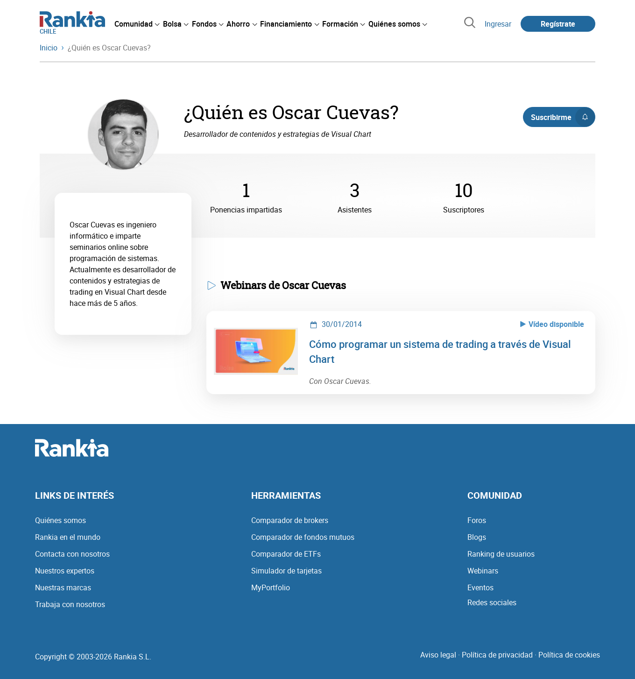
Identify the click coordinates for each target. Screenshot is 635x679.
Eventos (480, 587)
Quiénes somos (60, 520)
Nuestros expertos (64, 571)
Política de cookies (569, 655)
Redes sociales (491, 602)
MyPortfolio (270, 587)
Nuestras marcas (63, 587)
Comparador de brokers (289, 520)
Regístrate (558, 24)
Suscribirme (563, 117)
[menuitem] (137, 23)
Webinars (482, 571)
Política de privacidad (497, 655)
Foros (476, 520)
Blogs (476, 537)
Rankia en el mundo (67, 537)
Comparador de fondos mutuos (302, 537)
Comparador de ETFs (286, 554)
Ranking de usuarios (501, 554)
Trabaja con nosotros (70, 604)
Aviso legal (438, 655)
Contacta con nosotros (72, 554)
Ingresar (498, 24)
